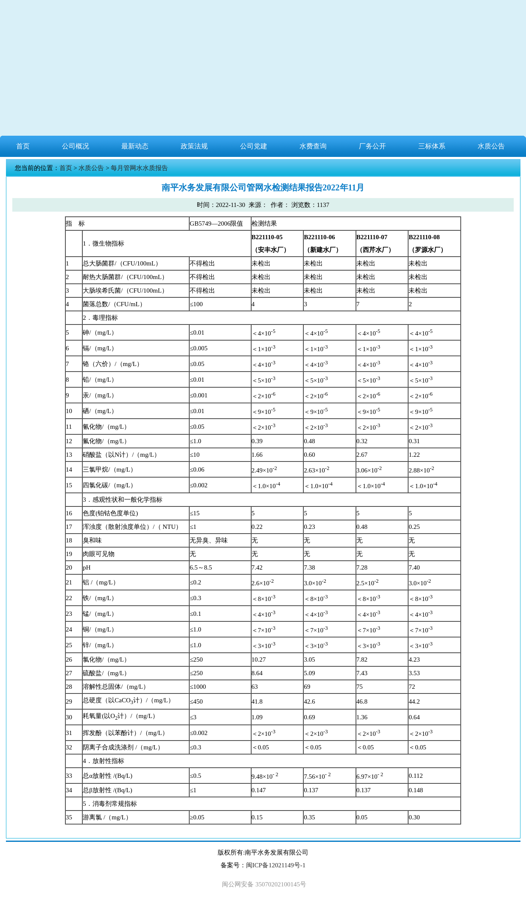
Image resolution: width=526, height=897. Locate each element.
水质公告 (491, 146)
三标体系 (431, 146)
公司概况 (75, 146)
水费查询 (313, 146)
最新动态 (134, 146)
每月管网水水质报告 (139, 168)
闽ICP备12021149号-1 (275, 865)
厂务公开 (372, 146)
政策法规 (194, 146)
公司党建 (253, 146)
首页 (23, 146)
